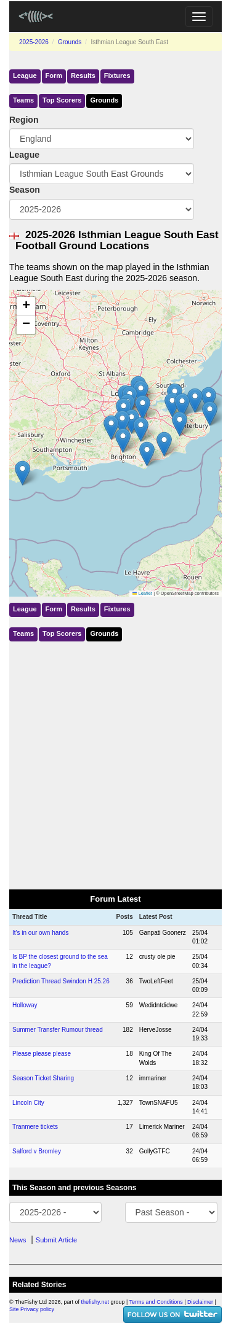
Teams (23, 100)
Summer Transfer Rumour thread (57, 1029)
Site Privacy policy (31, 1309)
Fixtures (117, 75)
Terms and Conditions (156, 1302)
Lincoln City (28, 1102)
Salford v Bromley (36, 1151)
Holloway (25, 1005)
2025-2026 (34, 42)
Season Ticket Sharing (43, 1078)
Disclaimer (200, 1302)
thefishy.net (95, 1302)
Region (23, 120)
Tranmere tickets (35, 1126)
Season (24, 190)
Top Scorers (62, 100)
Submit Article (56, 1240)
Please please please (41, 1053)
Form (54, 75)
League (25, 75)
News (17, 1240)
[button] (208, 399)
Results (83, 75)
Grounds (69, 42)
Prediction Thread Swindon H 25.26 (61, 981)
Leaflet (142, 593)
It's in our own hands (40, 932)
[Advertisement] (115, 763)
